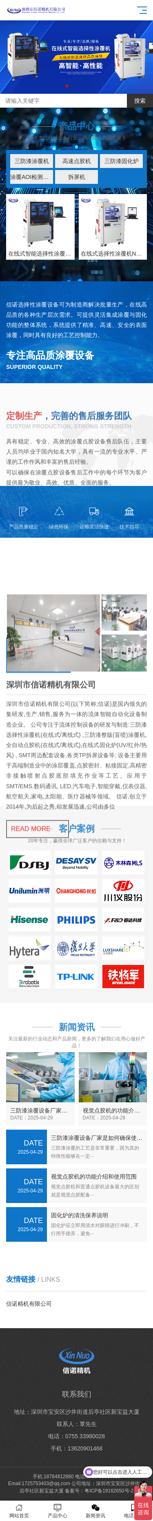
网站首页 (19, 1511)
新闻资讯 (96, 1511)
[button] (67, 86)
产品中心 (57, 1511)
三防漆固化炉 (121, 161)
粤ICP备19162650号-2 (108, 1491)
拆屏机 (76, 177)
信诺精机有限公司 (29, 1303)
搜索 (140, 100)
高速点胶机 (76, 161)
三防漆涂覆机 (32, 161)
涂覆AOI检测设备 (31, 177)
